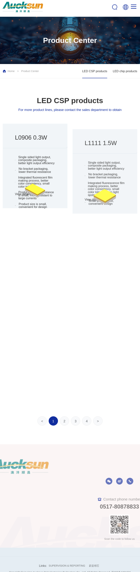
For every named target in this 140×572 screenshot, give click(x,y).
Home (11, 71)
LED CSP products (94, 71)
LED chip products (125, 71)
